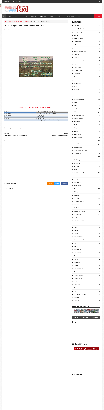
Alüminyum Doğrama (79, 32)
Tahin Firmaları (77, 252)
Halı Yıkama (77, 124)
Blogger (50, 183)
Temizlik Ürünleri (78, 278)
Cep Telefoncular (78, 70)
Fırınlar (75, 105)
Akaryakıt (76, 25)
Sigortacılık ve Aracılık (79, 240)
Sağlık (75, 227)
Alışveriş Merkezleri (79, 28)
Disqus (57, 183)
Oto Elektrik (77, 195)
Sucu (75, 243)
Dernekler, (22, 29)
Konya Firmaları (27, 21)
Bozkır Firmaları (78, 67)
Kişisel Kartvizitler (18, 21)
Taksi (75, 256)
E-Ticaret (76, 92)
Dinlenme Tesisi (78, 83)
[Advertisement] (20, 43)
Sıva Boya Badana (78, 236)
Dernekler (11, 21)
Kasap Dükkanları (78, 147)
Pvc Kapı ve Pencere (79, 220)
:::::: (79, 16)
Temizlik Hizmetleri (78, 275)
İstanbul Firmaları (78, 144)
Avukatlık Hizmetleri (79, 48)
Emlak (75, 102)
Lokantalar (76, 166)
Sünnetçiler (76, 246)
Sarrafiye (76, 233)
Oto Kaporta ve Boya (79, 201)
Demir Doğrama (78, 76)
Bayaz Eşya (76, 54)
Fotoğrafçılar (77, 108)
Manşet (76, 176)
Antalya (76, 35)
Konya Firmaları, (39, 29)
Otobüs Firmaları (78, 214)
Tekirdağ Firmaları (78, 268)
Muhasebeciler (77, 185)
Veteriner (76, 291)
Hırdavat (76, 131)
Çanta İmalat (77, 73)
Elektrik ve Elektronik (79, 99)
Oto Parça (76, 204)
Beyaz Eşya (76, 57)
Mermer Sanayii (78, 182)
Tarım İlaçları (77, 262)
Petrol (75, 217)
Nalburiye (76, 192)
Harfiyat (76, 128)
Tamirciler (76, 259)
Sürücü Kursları (77, 249)
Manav (75, 169)
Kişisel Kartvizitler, (30, 29)
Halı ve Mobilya (77, 121)
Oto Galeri (76, 198)
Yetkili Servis (77, 300)
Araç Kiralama (77, 41)
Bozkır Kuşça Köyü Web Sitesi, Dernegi (24, 25)
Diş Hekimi (76, 86)
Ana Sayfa (6, 1)
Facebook (64, 183)
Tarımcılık (76, 265)
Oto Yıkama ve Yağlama (80, 211)
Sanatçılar (76, 230)
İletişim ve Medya (78, 137)
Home (6, 21)
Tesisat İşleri (77, 284)
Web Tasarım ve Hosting (80, 294)
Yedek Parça (77, 297)
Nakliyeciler (76, 188)
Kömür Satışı (77, 160)
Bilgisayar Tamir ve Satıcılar (80, 60)
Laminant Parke (77, 163)
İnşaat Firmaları (77, 140)
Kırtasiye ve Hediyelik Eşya (80, 150)
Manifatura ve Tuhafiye (79, 172)
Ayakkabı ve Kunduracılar (80, 51)
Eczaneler (76, 96)
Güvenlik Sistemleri (78, 118)
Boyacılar (76, 64)
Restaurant (76, 224)
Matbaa (76, 179)
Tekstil (75, 272)
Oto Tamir (76, 208)
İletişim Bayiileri (78, 134)
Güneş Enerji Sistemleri (79, 115)
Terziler (76, 281)
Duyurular (76, 89)
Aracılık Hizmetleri (78, 38)
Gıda (75, 112)
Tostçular (76, 288)
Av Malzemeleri (77, 44)
